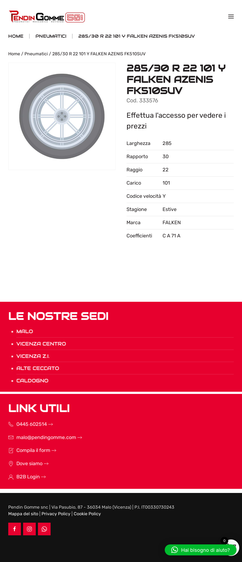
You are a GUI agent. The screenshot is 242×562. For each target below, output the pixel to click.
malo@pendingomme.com (39, 437)
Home (14, 53)
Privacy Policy (56, 513)
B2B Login (21, 477)
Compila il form (26, 450)
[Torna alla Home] (47, 16)
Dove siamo (22, 463)
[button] (231, 16)
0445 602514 (24, 424)
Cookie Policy (87, 513)
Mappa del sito (23, 513)
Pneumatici (36, 53)
